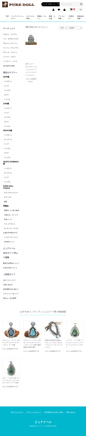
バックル (7, 99)
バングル (7, 90)
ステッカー (8, 197)
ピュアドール (43, 422)
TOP (7, 16)
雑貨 (5, 201)
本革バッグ (8, 219)
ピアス (6, 95)
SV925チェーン (9, 242)
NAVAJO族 (7, 130)
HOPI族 (6, 77)
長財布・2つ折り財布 (11, 210)
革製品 (6, 206)
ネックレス (8, 139)
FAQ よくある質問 (9, 298)
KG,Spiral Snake (9, 66)
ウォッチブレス (9, 224)
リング (6, 86)
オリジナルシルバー (11, 192)
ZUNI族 (6, 104)
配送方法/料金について (11, 263)
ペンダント (8, 81)
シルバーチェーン (10, 233)
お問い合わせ (8, 285)
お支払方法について (10, 268)
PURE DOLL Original (8, 187)
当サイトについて (9, 280)
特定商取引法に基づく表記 (53, 412)
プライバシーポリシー (11, 294)
